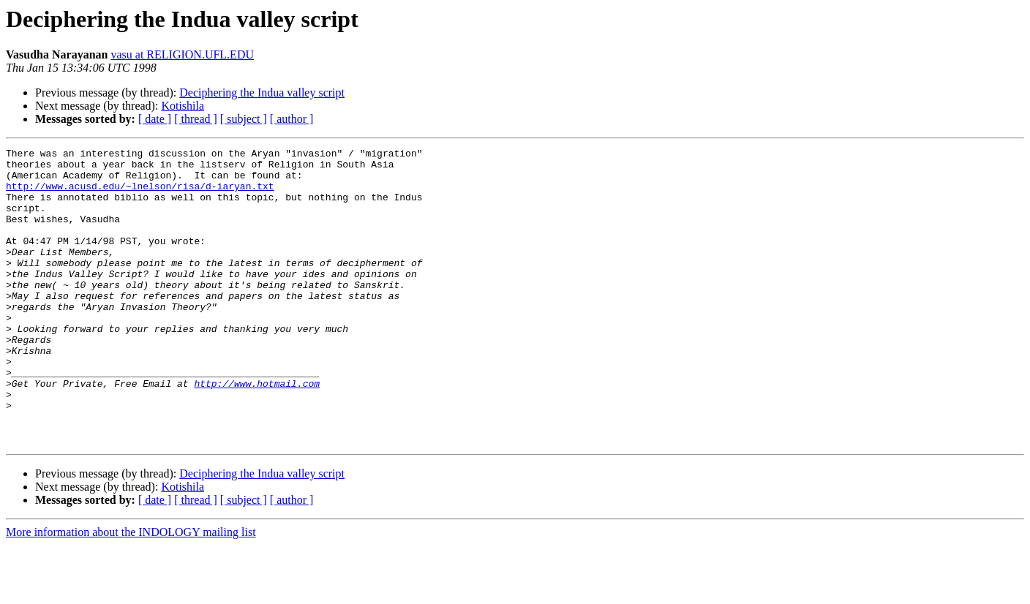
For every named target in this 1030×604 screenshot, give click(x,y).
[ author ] (292, 119)
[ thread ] (195, 119)
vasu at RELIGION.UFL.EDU (182, 54)
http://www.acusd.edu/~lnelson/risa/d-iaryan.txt (140, 194)
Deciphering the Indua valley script (262, 92)
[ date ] (154, 119)
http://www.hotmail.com (257, 431)
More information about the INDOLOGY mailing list (131, 591)
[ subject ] (243, 119)
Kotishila (182, 105)
